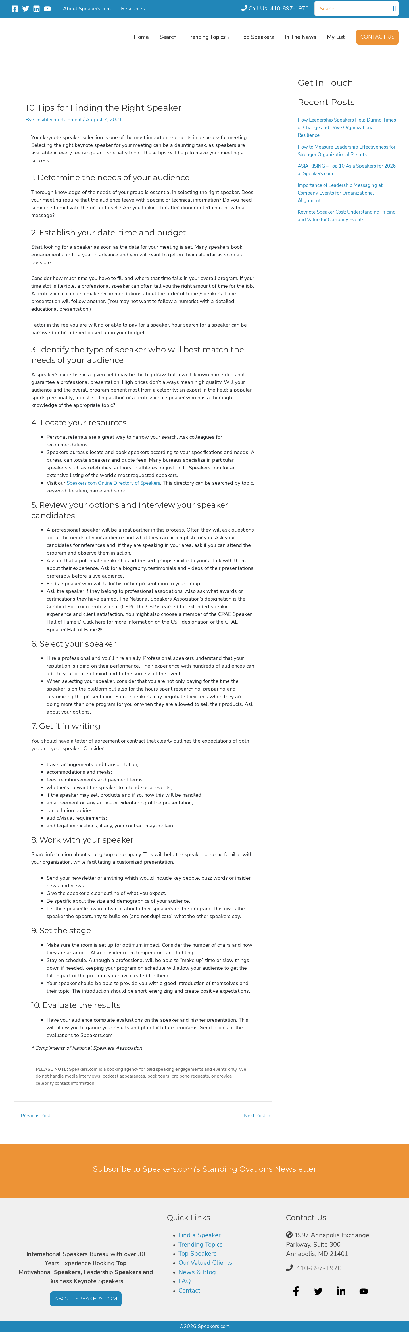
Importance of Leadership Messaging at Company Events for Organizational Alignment (343, 193)
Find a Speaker (199, 1235)
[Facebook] (15, 9)
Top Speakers (197, 1253)
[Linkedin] (36, 9)
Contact (189, 1290)
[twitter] (319, 1291)
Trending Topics (200, 1244)
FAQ (184, 1281)
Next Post (256, 1115)
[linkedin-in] (342, 1291)
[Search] (394, 8)
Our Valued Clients (205, 1262)
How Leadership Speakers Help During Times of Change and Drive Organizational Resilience (346, 127)
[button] (377, 37)
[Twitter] (26, 9)
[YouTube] (47, 9)
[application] (147, 8)
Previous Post (34, 1115)
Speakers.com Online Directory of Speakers (116, 483)
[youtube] (364, 1291)
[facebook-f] (297, 1291)
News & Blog (197, 1272)
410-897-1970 (319, 1268)
